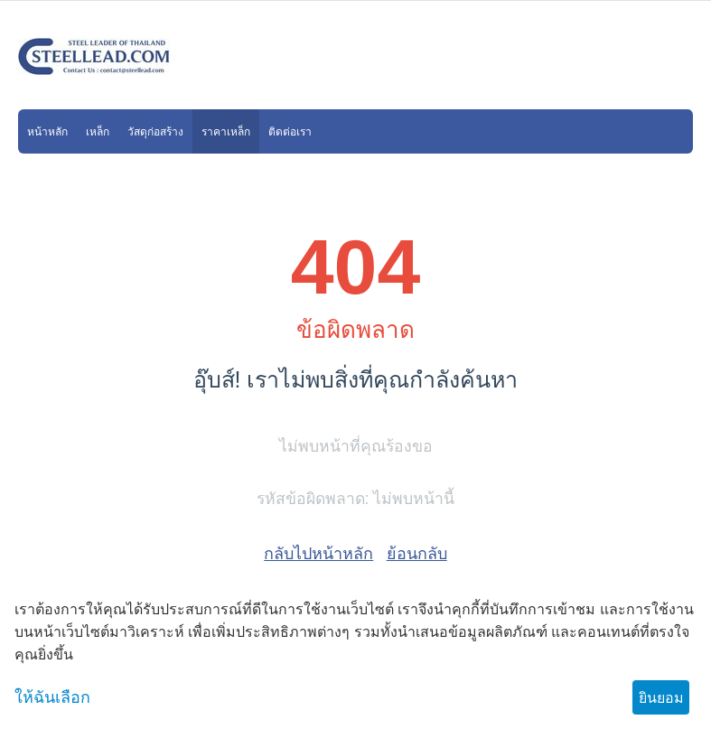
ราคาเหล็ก (225, 132)
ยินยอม (661, 698)
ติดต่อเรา (290, 132)
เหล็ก (97, 132)
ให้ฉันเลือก (52, 697)
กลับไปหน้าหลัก (318, 554)
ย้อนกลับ (417, 554)
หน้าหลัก (47, 132)
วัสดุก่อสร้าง (155, 132)
